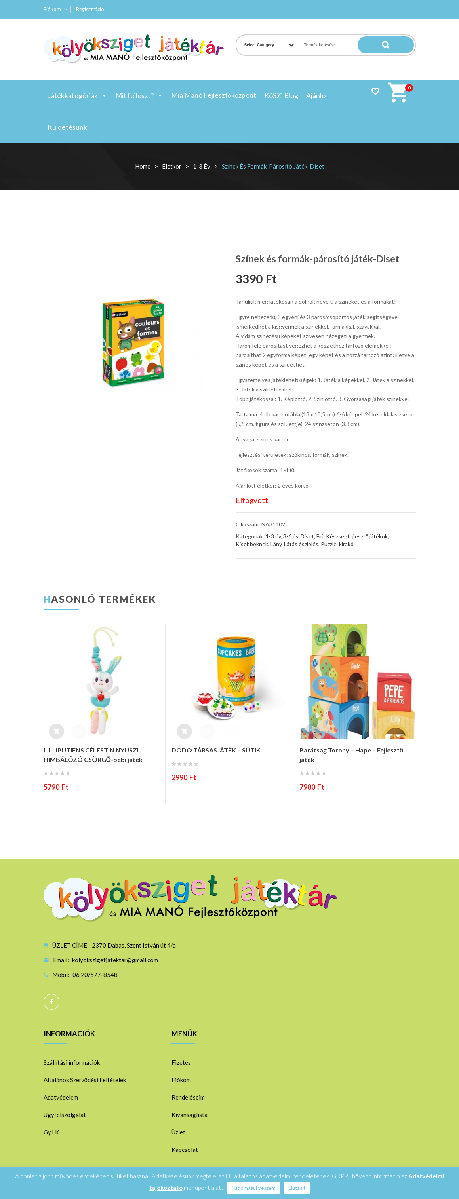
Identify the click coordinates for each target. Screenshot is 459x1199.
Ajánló (316, 95)
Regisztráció (90, 9)
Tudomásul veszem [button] (253, 1188)
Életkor (171, 166)
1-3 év (201, 166)
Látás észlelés (301, 544)
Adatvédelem (61, 1097)
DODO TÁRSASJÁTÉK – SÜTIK (216, 750)
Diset (307, 536)
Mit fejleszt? (139, 95)
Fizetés (181, 1062)
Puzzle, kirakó (337, 544)
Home (142, 166)
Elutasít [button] (296, 1188)
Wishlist (375, 91)
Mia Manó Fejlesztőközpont (213, 95)
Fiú (320, 536)
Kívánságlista (189, 1114)
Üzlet (178, 1132)
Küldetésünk (67, 127)
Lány (276, 544)
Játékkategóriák (77, 95)
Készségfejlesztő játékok (357, 536)
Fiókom (52, 9)
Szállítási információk (72, 1062)
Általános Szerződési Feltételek (85, 1079)
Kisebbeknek (252, 544)
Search (398, 45)
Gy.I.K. (52, 1132)
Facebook (51, 1002)
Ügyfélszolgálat (65, 1114)
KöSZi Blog (281, 95)
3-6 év (290, 536)
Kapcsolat (184, 1149)
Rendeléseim (188, 1097)
